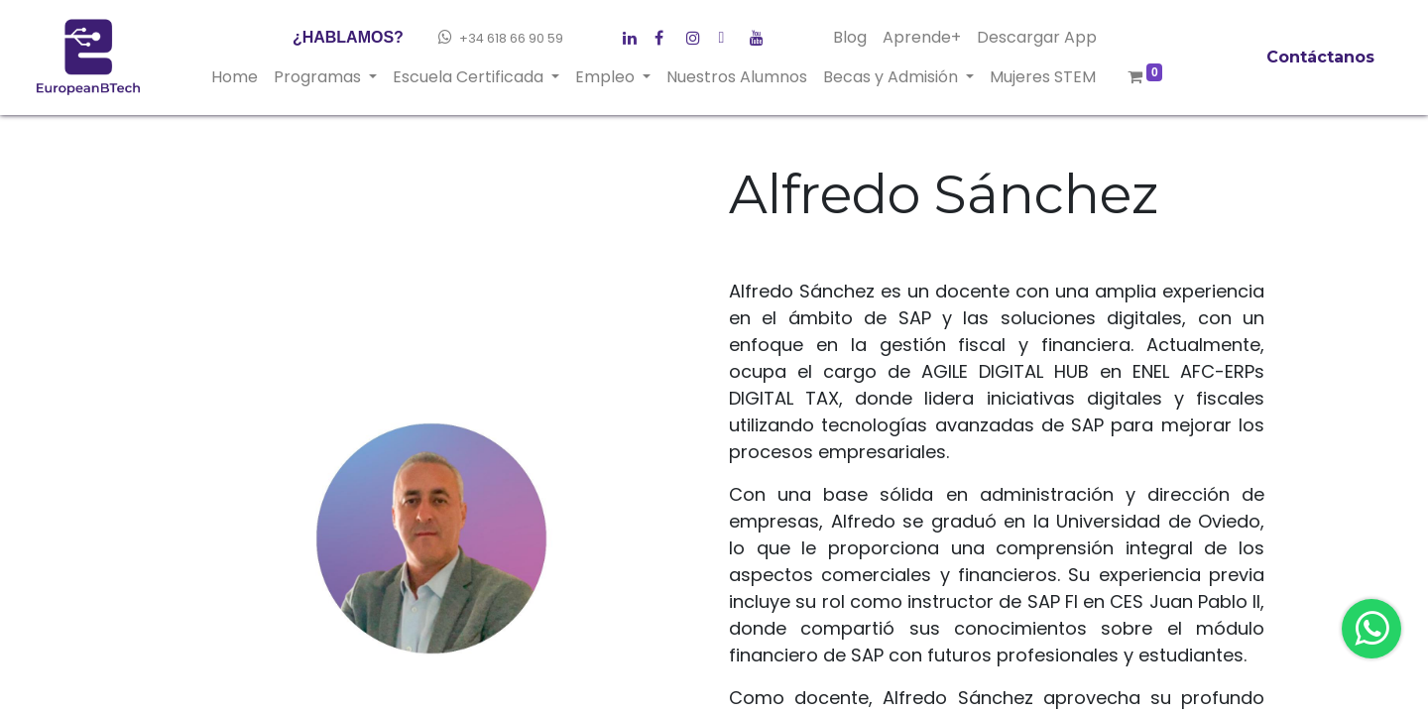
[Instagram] (730, 34)
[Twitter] (666, 34)
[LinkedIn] (698, 34)
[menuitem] (234, 77)
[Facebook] (635, 34)
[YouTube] (761, 34)
